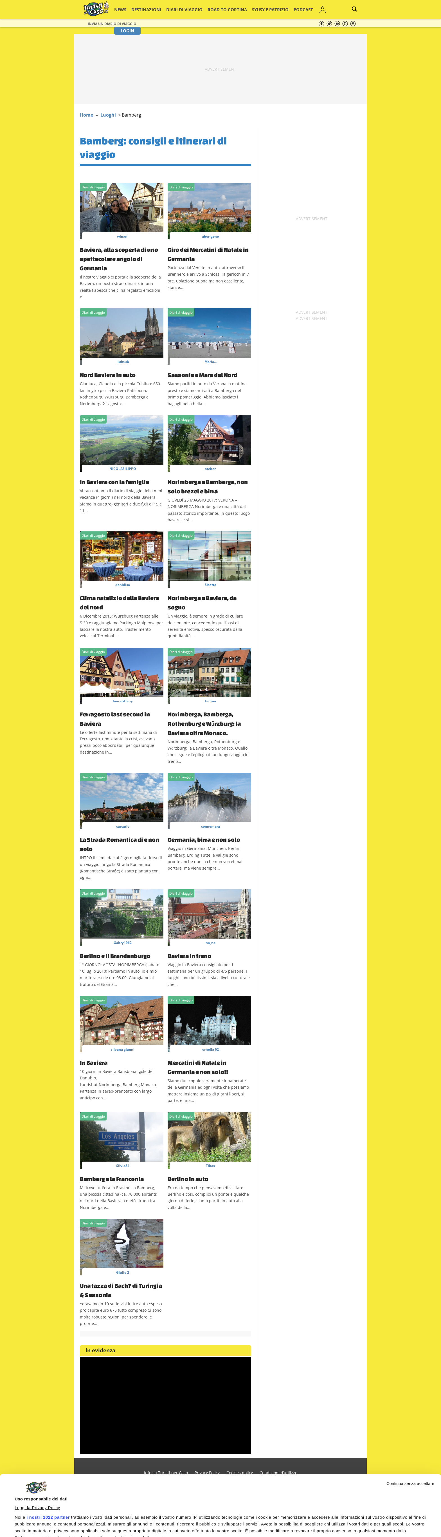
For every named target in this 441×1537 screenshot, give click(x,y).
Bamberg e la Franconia (112, 1178)
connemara (210, 826)
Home (86, 115)
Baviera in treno (189, 955)
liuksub (122, 361)
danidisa (122, 584)
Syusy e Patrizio (252, 9)
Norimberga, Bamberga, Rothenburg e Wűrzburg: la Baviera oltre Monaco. (204, 723)
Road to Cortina (216, 9)
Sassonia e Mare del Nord (202, 374)
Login (319, 9)
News (126, 9)
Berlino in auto (188, 1178)
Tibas (210, 1165)
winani (123, 236)
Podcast (280, 9)
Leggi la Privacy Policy (37, 1447)
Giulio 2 (122, 1272)
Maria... (210, 361)
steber (210, 468)
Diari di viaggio (180, 9)
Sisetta (210, 584)
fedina (210, 701)
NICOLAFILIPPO (122, 468)
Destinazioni (148, 9)
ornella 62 (210, 1049)
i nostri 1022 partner (48, 1456)
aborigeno (210, 236)
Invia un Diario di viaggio (112, 23)
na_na (210, 942)
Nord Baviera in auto (108, 374)
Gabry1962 (123, 942)
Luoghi (108, 115)
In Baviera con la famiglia (114, 481)
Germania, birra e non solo (204, 839)
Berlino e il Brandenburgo (115, 955)
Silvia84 (122, 1165)
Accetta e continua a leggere (309, 1522)
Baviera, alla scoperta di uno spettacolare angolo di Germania (119, 258)
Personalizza (392, 1523)
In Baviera (93, 1062)
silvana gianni (122, 1049)
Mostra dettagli (30, 1509)
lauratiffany (123, 701)
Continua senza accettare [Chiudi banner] (410, 1423)
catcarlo (122, 826)
